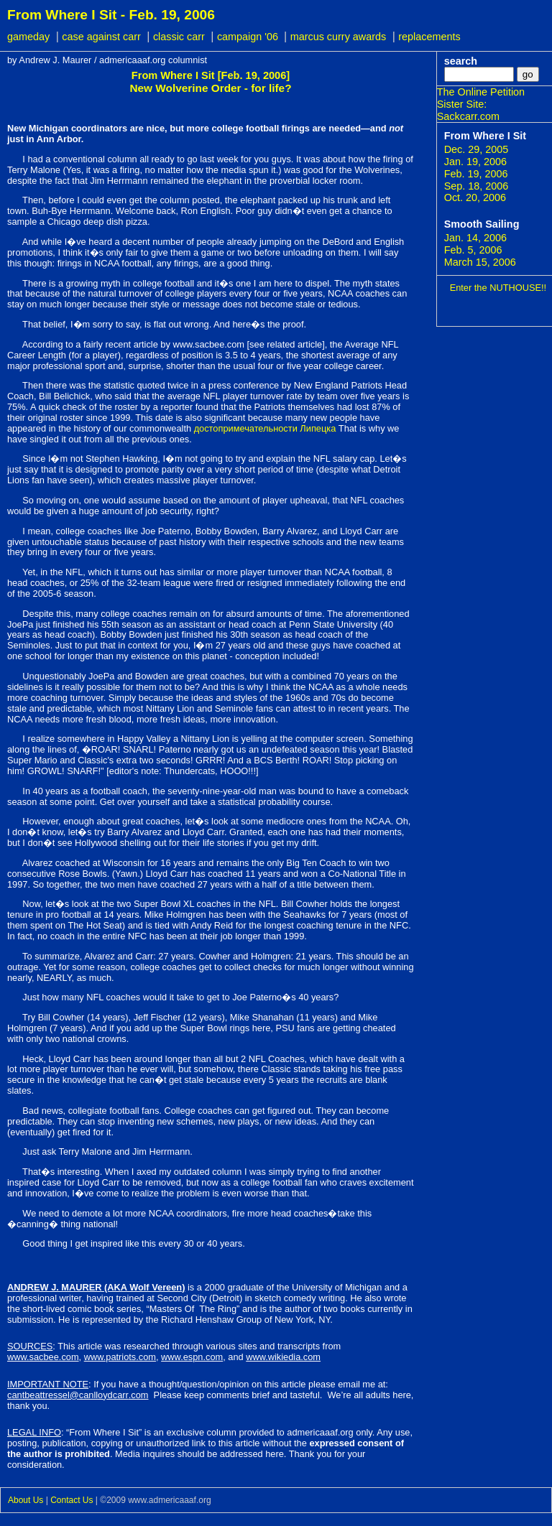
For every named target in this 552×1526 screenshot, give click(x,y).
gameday (28, 36)
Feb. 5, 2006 (473, 250)
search (460, 61)
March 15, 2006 (480, 262)
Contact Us (71, 1500)
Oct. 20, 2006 (475, 197)
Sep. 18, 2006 (476, 186)
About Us (25, 1500)
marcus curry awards (338, 36)
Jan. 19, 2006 (475, 161)
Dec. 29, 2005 (476, 149)
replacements (429, 36)
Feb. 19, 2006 (476, 174)
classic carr (179, 36)
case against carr (101, 36)
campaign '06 (249, 36)
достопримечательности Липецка (265, 428)
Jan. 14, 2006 (475, 237)
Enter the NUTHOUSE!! (498, 287)
